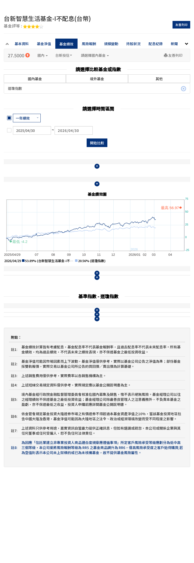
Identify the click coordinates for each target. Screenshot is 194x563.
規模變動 (111, 43)
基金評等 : (23, 26)
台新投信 (63, 55)
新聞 (174, 43)
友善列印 (181, 24)
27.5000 (19, 55)
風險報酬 (89, 43)
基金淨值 (44, 43)
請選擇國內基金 (95, 55)
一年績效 (23, 118)
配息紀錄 (156, 43)
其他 (159, 78)
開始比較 (97, 142)
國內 (42, 55)
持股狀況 (133, 43)
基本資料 (22, 43)
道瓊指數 (97, 88)
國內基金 (35, 74)
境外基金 (97, 78)
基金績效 (66, 43)
